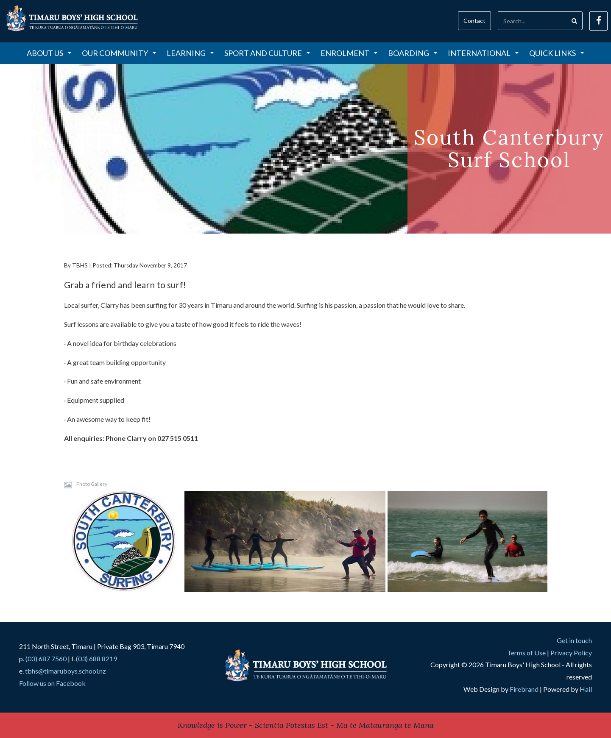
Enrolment (349, 53)
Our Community (119, 53)
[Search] (532, 20)
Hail (586, 689)
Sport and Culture (267, 53)
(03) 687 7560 (46, 658)
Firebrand (524, 689)
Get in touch (574, 640)
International (483, 53)
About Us (49, 53)
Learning (190, 53)
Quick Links (556, 53)
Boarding (413, 53)
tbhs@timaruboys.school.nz (65, 671)
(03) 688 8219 (96, 658)
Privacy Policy (571, 653)
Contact (474, 20)
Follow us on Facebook (52, 683)
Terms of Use (526, 653)
